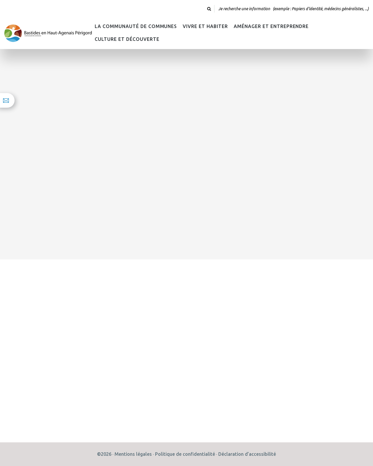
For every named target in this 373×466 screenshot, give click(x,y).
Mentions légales (133, 454)
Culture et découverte (127, 39)
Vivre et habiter (205, 26)
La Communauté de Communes (136, 26)
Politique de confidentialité (185, 454)
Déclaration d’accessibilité (247, 454)
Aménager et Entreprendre (271, 26)
